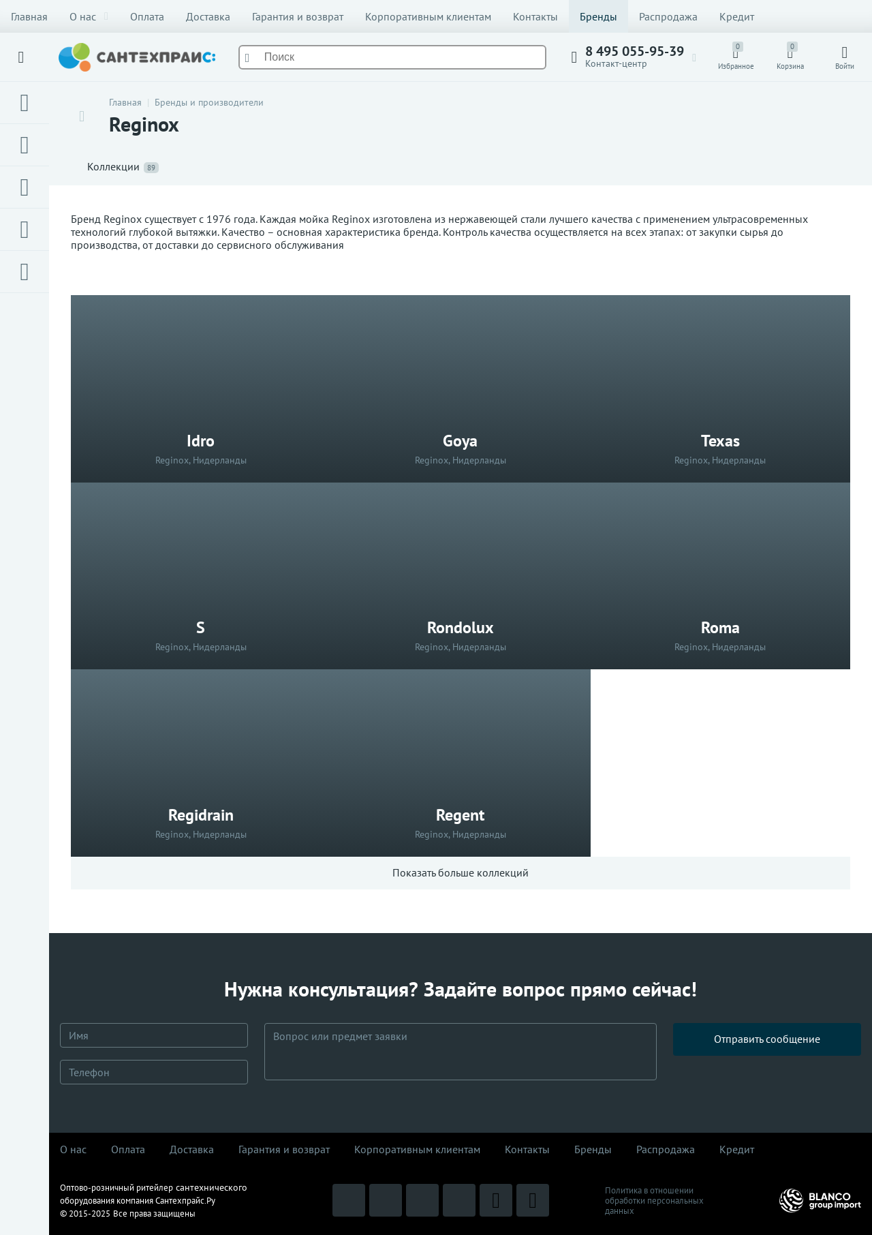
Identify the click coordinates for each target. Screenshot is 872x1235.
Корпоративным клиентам (428, 16)
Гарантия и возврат (297, 16)
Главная (29, 16)
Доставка (208, 16)
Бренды (598, 16)
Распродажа (668, 16)
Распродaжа (665, 1149)
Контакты (535, 16)
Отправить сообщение (767, 1051)
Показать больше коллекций (460, 872)
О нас (88, 16)
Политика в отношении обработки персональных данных (654, 1200)
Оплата (147, 16)
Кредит (736, 16)
